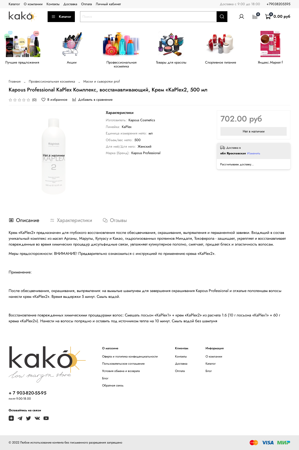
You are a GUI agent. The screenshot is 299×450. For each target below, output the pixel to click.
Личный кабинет (108, 4)
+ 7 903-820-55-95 (27, 393)
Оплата (86, 4)
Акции (73, 63)
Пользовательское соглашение (123, 363)
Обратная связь (113, 385)
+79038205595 (278, 4)
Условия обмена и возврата (121, 371)
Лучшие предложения (23, 63)
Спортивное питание (225, 63)
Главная (15, 82)
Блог (105, 378)
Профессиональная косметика (124, 65)
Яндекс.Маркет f (276, 63)
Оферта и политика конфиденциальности (130, 356)
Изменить (253, 154)
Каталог (14, 4)
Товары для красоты (175, 63)
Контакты (53, 4)
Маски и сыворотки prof (101, 82)
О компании (33, 4)
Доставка (70, 4)
